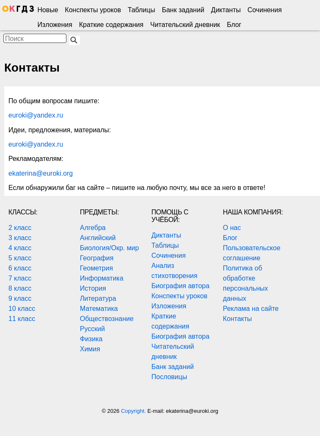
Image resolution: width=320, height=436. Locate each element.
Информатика (101, 278)
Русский (92, 328)
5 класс (20, 258)
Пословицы (169, 376)
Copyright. (134, 411)
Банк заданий (183, 9)
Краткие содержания (111, 24)
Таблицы (141, 9)
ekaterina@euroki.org (40, 173)
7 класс (20, 278)
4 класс (20, 247)
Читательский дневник (185, 24)
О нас (232, 227)
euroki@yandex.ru (35, 115)
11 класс (21, 318)
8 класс (20, 288)
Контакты (237, 318)
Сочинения (265, 9)
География (97, 258)
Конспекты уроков (93, 9)
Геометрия (96, 268)
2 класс (20, 227)
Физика (91, 338)
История (93, 288)
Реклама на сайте (251, 308)
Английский (98, 237)
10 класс (21, 308)
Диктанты (226, 9)
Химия (90, 349)
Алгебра (93, 227)
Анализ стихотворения (174, 270)
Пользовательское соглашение (251, 253)
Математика (99, 308)
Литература (98, 298)
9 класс (20, 298)
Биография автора (180, 285)
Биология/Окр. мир (109, 247)
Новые (47, 9)
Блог (234, 24)
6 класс (20, 268)
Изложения (54, 24)
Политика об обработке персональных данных (245, 283)
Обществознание (107, 318)
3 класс (20, 237)
